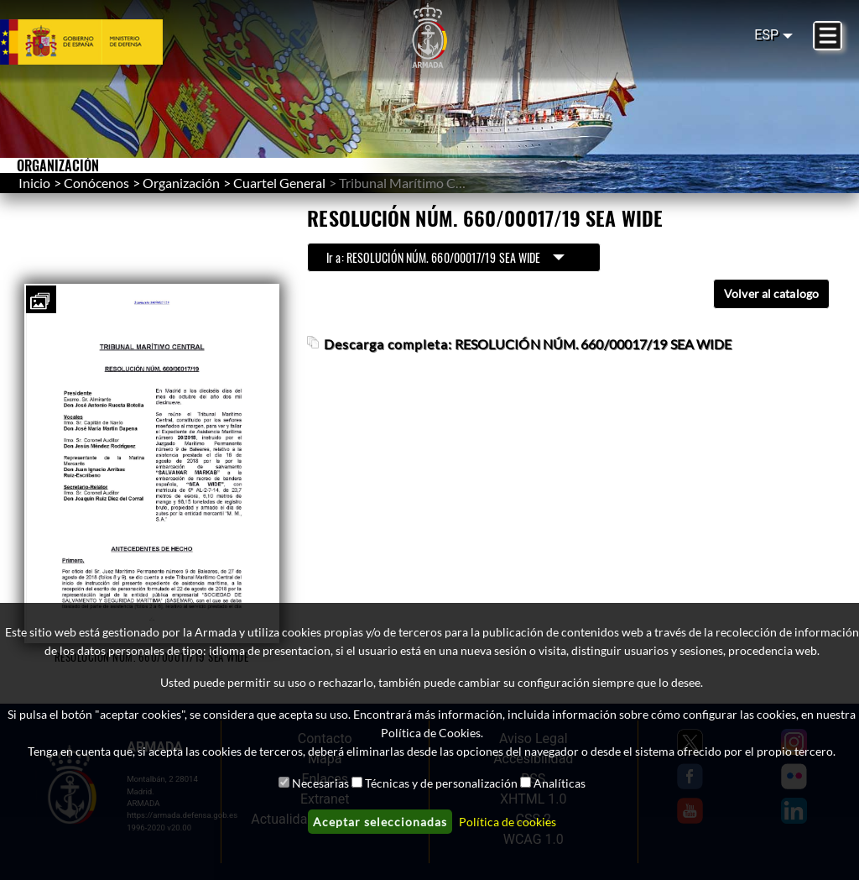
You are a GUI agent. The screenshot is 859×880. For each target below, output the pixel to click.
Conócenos (96, 183)
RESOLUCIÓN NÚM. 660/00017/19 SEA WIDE (593, 344)
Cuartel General (279, 183)
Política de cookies (507, 822)
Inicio (34, 183)
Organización (181, 183)
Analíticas (560, 783)
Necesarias (320, 783)
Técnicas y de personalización (441, 783)
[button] (39, 301)
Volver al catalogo (771, 293)
